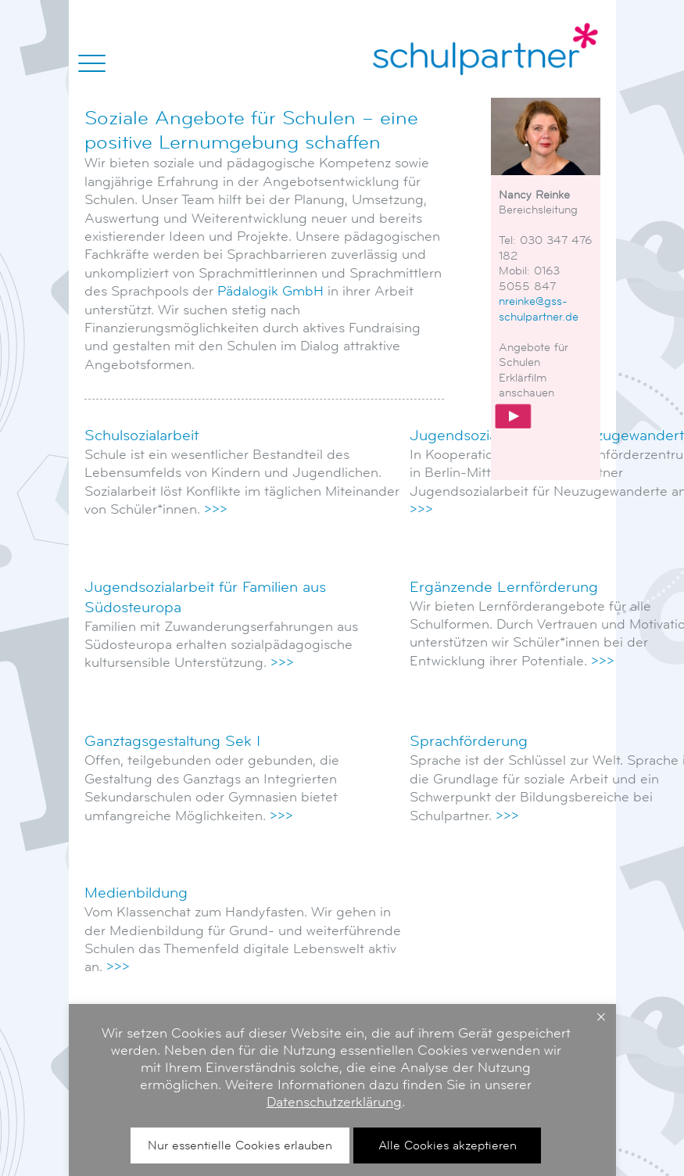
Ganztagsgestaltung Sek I (172, 741)
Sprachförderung (469, 741)
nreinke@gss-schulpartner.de (538, 308)
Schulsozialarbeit (141, 435)
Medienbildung (136, 893)
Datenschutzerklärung (490, 1101)
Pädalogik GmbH (270, 290)
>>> (215, 509)
